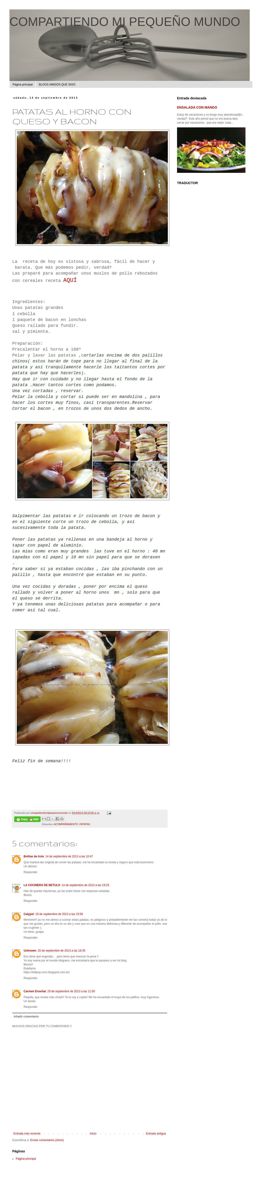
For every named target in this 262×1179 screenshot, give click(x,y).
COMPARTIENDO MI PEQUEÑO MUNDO (124, 21)
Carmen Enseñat (35, 991)
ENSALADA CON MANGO (197, 107)
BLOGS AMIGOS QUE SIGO (57, 84)
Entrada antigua (156, 1133)
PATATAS (85, 824)
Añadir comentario (26, 1016)
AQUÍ (70, 280)
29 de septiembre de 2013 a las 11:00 (71, 991)
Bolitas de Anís (34, 856)
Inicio (93, 1133)
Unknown (30, 950)
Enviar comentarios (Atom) (47, 1140)
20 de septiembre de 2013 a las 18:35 (61, 950)
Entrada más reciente (26, 1133)
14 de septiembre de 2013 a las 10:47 (69, 856)
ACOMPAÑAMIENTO (66, 824)
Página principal (23, 84)
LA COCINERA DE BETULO (42, 885)
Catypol (29, 914)
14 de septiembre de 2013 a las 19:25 (85, 885)
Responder (31, 872)
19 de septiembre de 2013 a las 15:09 (59, 914)
